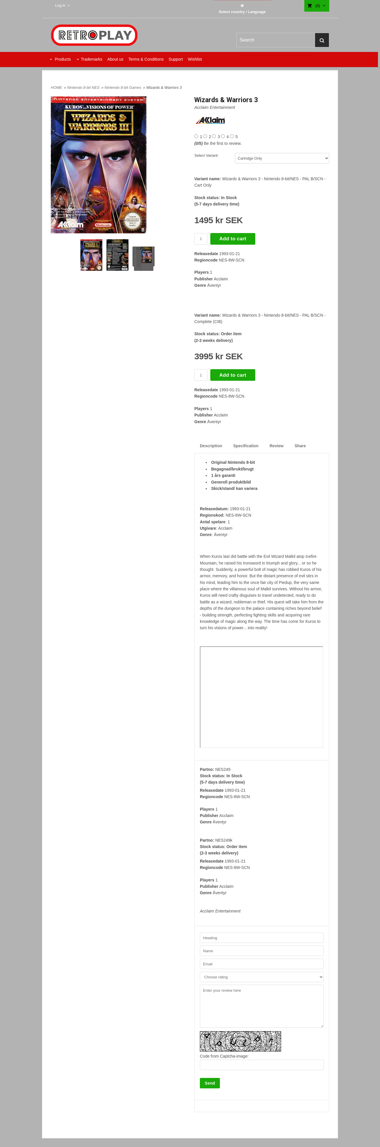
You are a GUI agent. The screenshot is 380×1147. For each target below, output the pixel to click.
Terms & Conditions (146, 59)
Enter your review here (262, 1006)
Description (211, 445)
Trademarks (91, 59)
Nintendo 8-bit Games (123, 87)
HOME (56, 87)
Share (300, 445)
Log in (60, 5)
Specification (245, 445)
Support (176, 59)
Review (276, 445)
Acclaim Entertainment (214, 107)
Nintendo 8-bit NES (83, 87)
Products (62, 59)
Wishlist (195, 59)
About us (115, 59)
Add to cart (232, 238)
